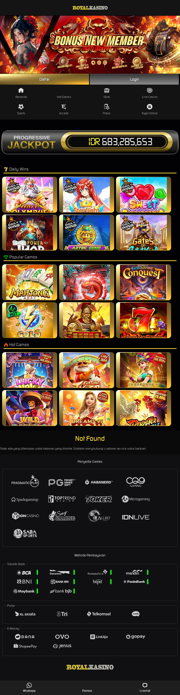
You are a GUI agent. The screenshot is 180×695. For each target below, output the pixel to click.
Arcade (64, 109)
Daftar (44, 79)
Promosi (87, 687)
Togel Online (150, 109)
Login (134, 79)
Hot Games (64, 93)
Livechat (145, 687)
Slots (107, 93)
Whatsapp (29, 687)
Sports (21, 109)
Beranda (21, 93)
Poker (107, 109)
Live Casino (149, 93)
